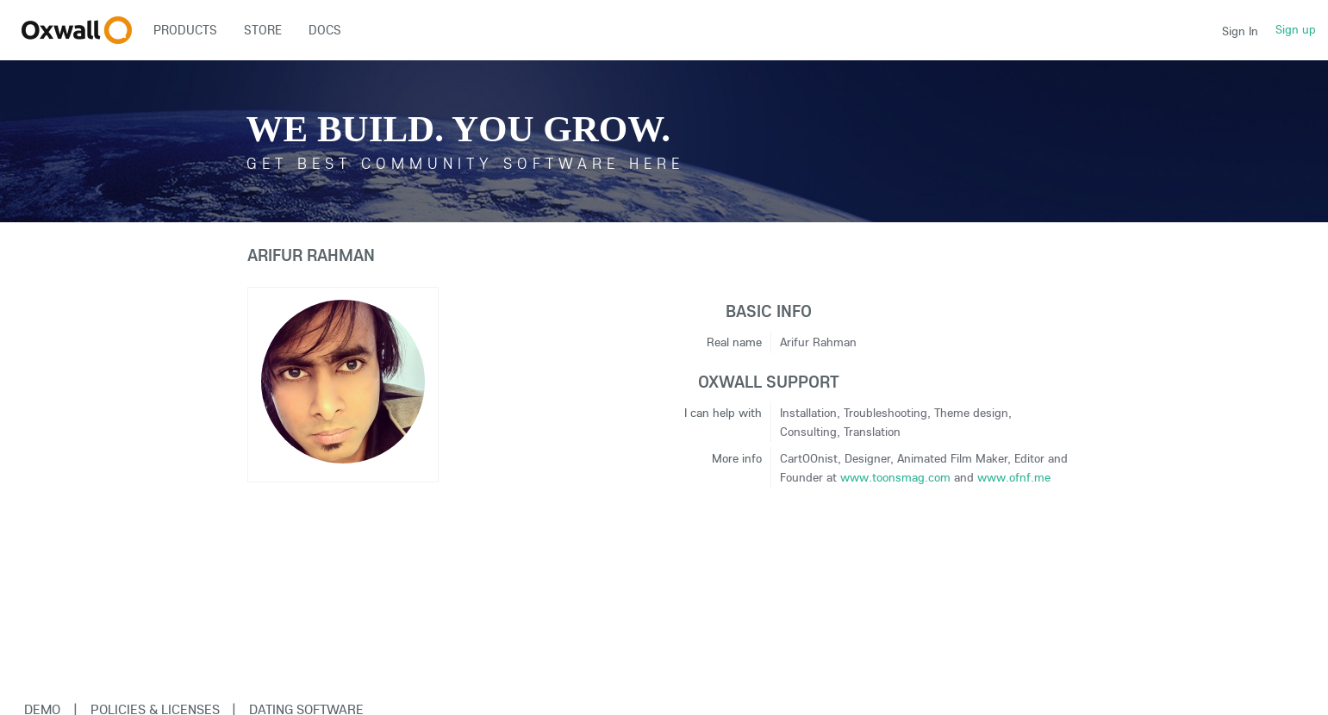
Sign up (1295, 29)
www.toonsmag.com (895, 477)
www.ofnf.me (1014, 477)
